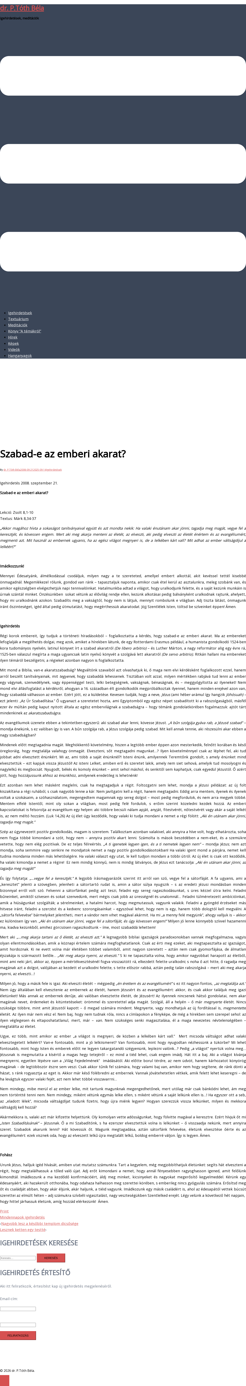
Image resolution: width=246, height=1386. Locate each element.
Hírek (12, 337)
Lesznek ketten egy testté (22, 1229)
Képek (13, 343)
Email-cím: (9, 1298)
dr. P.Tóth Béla (22, 8)
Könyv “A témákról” (24, 331)
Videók (14, 349)
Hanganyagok (20, 355)
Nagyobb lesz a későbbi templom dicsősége (39, 1223)
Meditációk (17, 325)
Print (4, 1211)
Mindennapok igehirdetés (22, 1217)
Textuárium (18, 318)
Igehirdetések (20, 312)
